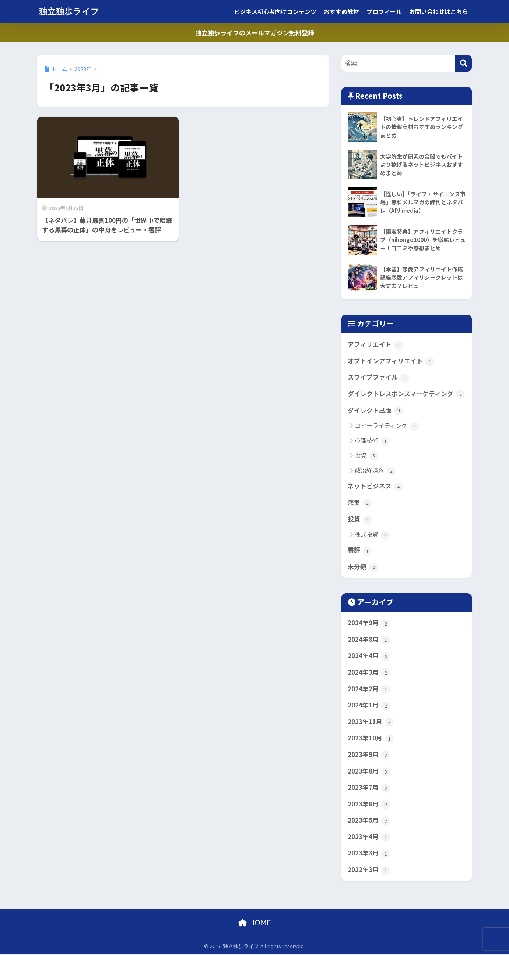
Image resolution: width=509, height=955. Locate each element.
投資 (366, 456)
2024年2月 (369, 689)
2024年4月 (369, 656)
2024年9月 (369, 623)
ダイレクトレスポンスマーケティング (406, 394)
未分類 (363, 567)
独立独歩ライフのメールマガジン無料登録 (254, 32)
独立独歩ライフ (70, 11)
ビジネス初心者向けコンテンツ (275, 11)
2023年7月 (369, 788)
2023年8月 (369, 772)
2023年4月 (369, 837)
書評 (360, 551)
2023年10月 (371, 739)
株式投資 (372, 535)
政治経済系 (375, 470)
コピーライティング (387, 426)
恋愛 (360, 503)
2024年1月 (369, 706)
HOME (254, 923)
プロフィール (384, 11)
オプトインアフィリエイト (391, 361)
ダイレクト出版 (375, 410)
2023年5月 (369, 821)
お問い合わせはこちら (438, 11)
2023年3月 (369, 854)
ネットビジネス (375, 486)
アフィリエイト (375, 344)
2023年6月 (369, 805)
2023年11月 (371, 722)
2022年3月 (369, 871)
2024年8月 (369, 640)
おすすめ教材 (341, 11)
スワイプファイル (378, 378)
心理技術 (372, 441)
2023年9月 (369, 755)
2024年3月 (369, 673)
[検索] (463, 63)
